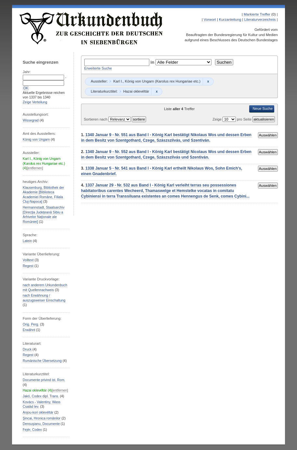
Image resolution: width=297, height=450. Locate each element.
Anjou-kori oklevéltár (38, 412)
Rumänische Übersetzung (42, 361)
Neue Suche (263, 108)
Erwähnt (29, 330)
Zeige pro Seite (232, 119)
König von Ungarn (36, 139)
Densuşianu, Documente (41, 424)
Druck (27, 349)
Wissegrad (31, 120)
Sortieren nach (96, 119)
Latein (27, 241)
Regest (28, 266)
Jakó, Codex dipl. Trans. (41, 396)
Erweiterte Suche (98, 68)
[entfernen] (35, 168)
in (153, 62)
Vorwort (210, 19)
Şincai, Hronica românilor (42, 418)
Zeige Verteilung (35, 102)
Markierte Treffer (257, 14)
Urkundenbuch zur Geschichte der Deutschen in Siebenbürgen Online (91, 28)
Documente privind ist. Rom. (44, 380)
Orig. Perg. (31, 324)
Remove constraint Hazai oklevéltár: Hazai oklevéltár (156, 91)
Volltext (28, 260)
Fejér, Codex (32, 429)
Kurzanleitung (230, 19)
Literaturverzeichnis (260, 19)
